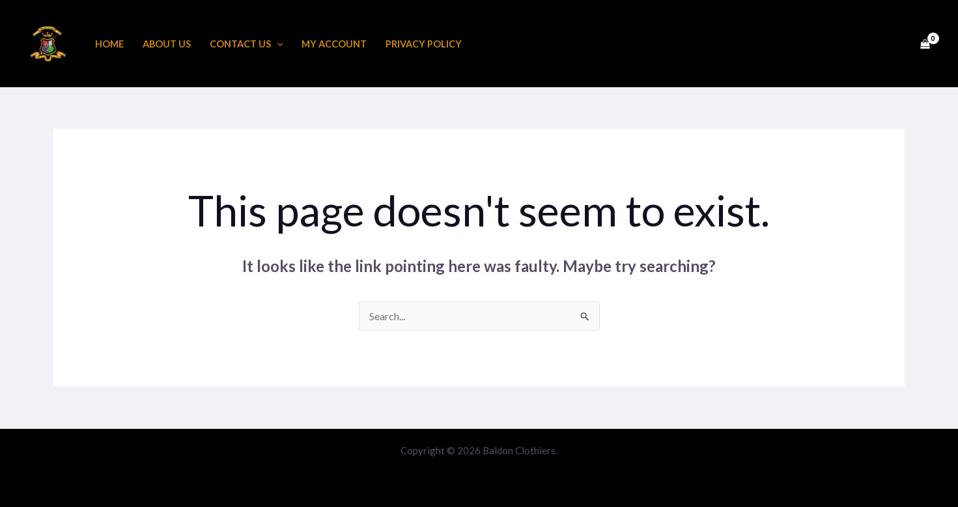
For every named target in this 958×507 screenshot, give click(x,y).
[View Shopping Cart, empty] (924, 43)
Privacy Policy (424, 43)
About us (167, 43)
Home (109, 43)
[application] (277, 43)
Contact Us (246, 43)
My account (334, 43)
